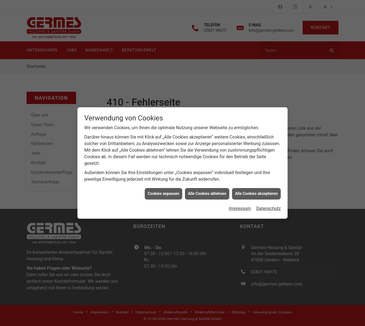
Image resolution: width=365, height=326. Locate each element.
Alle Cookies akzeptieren (256, 192)
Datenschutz (268, 206)
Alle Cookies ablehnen (207, 192)
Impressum (240, 206)
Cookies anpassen (163, 192)
